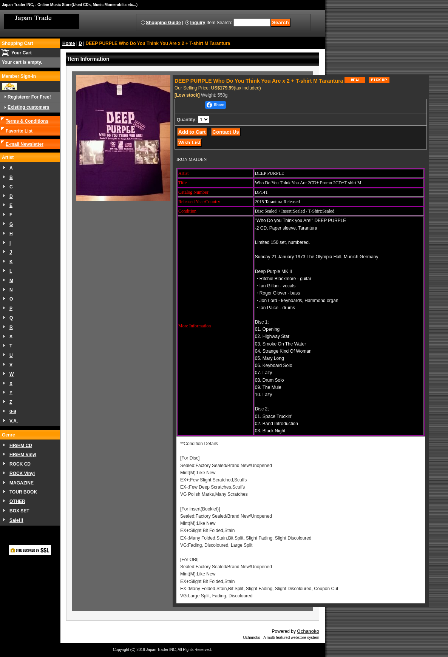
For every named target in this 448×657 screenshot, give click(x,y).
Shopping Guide (163, 22)
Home (68, 43)
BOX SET (19, 511)
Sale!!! (16, 520)
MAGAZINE (21, 483)
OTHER (17, 501)
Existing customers (28, 107)
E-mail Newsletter (24, 144)
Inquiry (197, 22)
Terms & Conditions (27, 121)
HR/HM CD (20, 445)
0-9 (12, 411)
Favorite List (19, 131)
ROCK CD (20, 464)
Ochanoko (308, 631)
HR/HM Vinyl (22, 454)
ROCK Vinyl (22, 473)
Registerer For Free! (29, 97)
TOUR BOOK (23, 492)
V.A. (13, 421)
